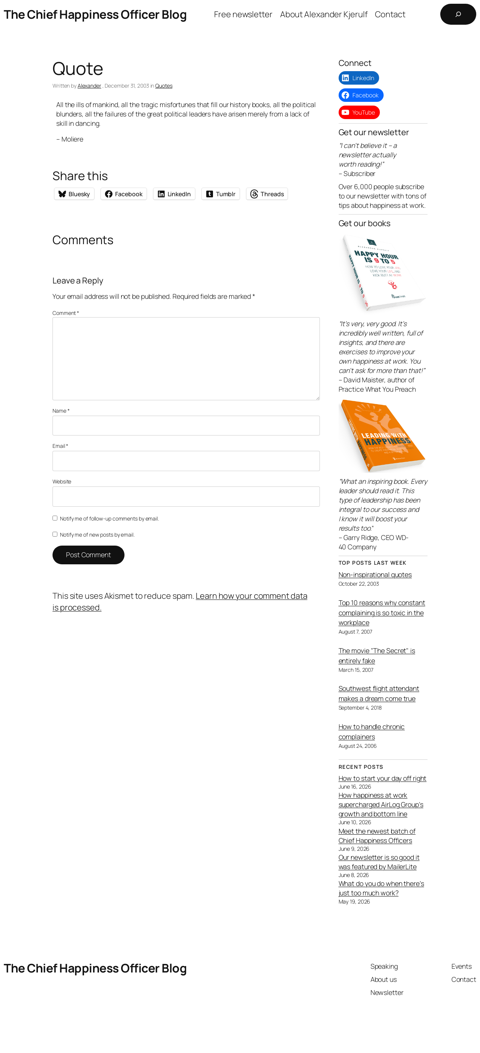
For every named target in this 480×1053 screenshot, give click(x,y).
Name (60, 410)
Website (61, 481)
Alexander (89, 85)
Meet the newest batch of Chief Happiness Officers (377, 835)
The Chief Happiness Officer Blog (95, 14)
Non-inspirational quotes (375, 574)
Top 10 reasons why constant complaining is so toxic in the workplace (382, 612)
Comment (65, 312)
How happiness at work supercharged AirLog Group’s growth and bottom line (381, 804)
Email (60, 445)
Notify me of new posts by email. (97, 534)
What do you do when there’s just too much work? (381, 888)
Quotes (163, 85)
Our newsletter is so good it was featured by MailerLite (379, 862)
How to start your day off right (383, 778)
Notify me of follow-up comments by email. (109, 518)
